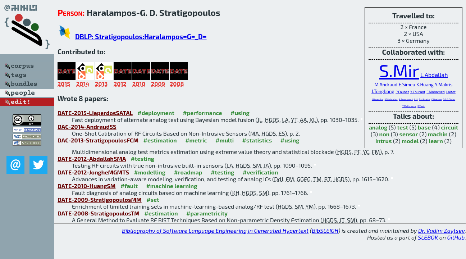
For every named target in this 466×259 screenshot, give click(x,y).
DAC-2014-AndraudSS (87, 126)
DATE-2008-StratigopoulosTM (99, 213)
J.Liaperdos (377, 99)
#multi (224, 140)
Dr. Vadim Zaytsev (441, 230)
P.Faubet (402, 92)
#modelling (149, 172)
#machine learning (171, 185)
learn (436, 140)
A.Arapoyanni (406, 99)
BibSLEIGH (325, 230)
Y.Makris (444, 84)
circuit (449, 127)
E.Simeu (407, 84)
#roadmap (188, 172)
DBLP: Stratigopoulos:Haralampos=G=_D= (141, 36)
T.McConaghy (409, 106)
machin (438, 134)
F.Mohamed (435, 92)
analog (378, 127)
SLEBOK (428, 237)
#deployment (155, 112)
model (410, 140)
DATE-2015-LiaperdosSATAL (95, 112)
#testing (142, 158)
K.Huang (425, 84)
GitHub (456, 237)
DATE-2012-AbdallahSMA (92, 158)
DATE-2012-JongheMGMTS (93, 172)
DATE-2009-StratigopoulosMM (100, 199)
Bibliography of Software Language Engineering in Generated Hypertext (215, 230)
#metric (196, 140)
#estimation (160, 140)
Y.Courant (417, 92)
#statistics (257, 140)
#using (240, 112)
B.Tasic (421, 106)
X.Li (415, 99)
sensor (408, 134)
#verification (260, 172)
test (402, 127)
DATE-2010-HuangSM (86, 185)
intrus (383, 140)
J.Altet (451, 92)
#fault (129, 185)
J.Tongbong (382, 91)
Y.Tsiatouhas (391, 99)
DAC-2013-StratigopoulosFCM (98, 140)
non (384, 134)
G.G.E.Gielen (449, 99)
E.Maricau (436, 99)
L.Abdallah (434, 74)
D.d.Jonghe (424, 99)
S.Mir (399, 70)
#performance (202, 112)
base (424, 127)
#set (152, 199)
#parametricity (207, 213)
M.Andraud (385, 84)
